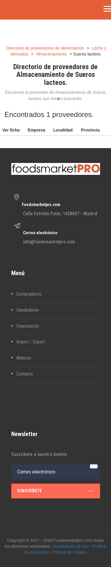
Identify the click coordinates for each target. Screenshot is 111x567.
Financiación (27, 326)
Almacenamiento (51, 54)
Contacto (24, 374)
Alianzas (23, 358)
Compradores (28, 294)
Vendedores (27, 310)
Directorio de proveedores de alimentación (45, 48)
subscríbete (55, 490)
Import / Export (30, 342)
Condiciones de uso (70, 546)
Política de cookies (69, 552)
